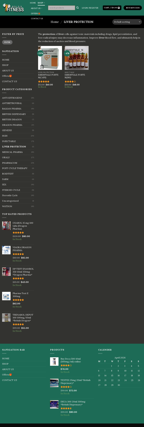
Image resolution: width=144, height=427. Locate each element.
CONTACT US (37, 18)
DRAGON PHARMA (12, 125)
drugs (108, 34)
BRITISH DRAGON (12, 119)
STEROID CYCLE (11, 190)
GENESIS (7, 130)
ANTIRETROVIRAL (12, 103)
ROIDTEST (8, 173)
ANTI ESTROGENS (12, 97)
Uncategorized (10, 200)
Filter (7, 42)
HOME (33, 3)
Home (55, 22)
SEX (4, 184)
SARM (5, 179)
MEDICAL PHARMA (12, 152)
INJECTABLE (9, 141)
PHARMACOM (9, 162)
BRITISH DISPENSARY (14, 114)
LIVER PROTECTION (14, 146)
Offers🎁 (35, 13)
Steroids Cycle (10, 195)
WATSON (7, 206)
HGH (4, 135)
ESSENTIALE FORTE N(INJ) (75, 76)
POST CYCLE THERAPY (14, 168)
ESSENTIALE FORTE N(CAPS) (48, 76)
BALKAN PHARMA (11, 108)
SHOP (41, 2)
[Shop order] (127, 22)
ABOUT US (36, 8)
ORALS (6, 157)
